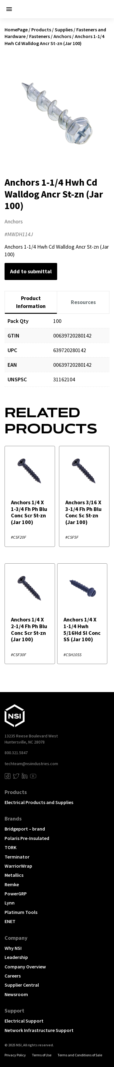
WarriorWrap (18, 866)
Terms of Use (41, 1055)
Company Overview (25, 967)
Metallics (14, 875)
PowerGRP (16, 893)
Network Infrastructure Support (39, 1030)
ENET (10, 921)
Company (16, 937)
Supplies (64, 29)
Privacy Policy (15, 1055)
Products (41, 29)
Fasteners (39, 36)
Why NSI (13, 948)
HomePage (16, 29)
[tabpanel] (57, 355)
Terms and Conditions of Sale (79, 1055)
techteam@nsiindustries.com (31, 763)
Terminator (17, 857)
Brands (13, 818)
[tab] (31, 302)
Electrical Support (24, 1021)
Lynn (10, 903)
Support (14, 1010)
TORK (10, 847)
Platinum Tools (21, 912)
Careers (13, 976)
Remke (12, 884)
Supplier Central (22, 985)
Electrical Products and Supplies (39, 802)
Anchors (62, 36)
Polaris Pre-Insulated (27, 838)
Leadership (16, 957)
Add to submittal (31, 271)
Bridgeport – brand (25, 829)
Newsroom (16, 994)
